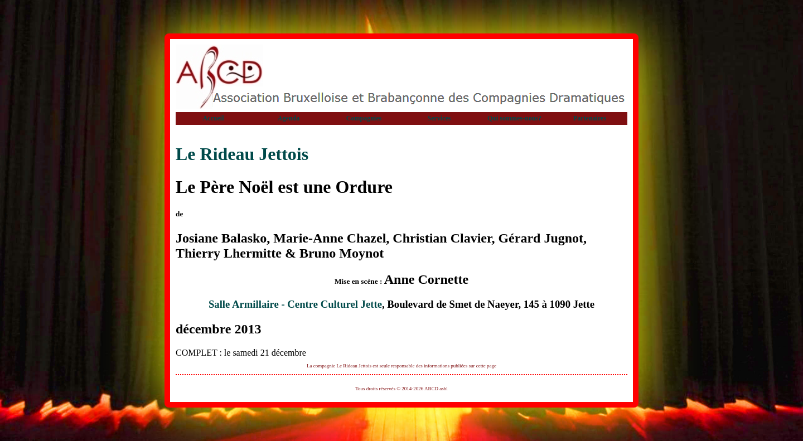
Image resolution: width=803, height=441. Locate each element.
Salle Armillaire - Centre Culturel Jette (295, 304)
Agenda (288, 118)
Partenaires (589, 118)
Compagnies (363, 118)
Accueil (213, 118)
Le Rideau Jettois (242, 154)
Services (439, 118)
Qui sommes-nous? (514, 118)
